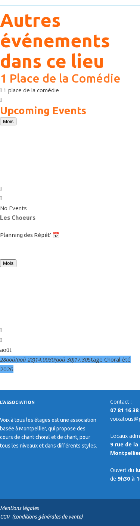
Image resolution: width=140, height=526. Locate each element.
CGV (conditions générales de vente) (41, 517)
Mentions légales (19, 508)
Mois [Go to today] (8, 121)
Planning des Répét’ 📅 (30, 235)
